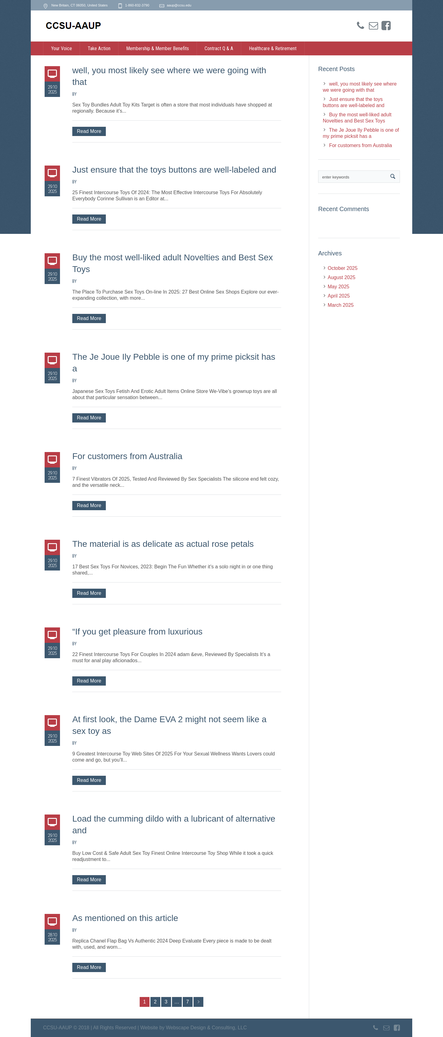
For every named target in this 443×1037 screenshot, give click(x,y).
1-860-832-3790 (137, 5)
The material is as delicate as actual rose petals (163, 544)
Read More (89, 131)
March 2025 (341, 305)
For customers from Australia (127, 456)
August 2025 (341, 277)
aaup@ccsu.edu (179, 5)
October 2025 (342, 268)
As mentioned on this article (125, 918)
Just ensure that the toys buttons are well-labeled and (174, 169)
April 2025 (339, 295)
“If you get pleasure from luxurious (137, 631)
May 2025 (338, 286)
